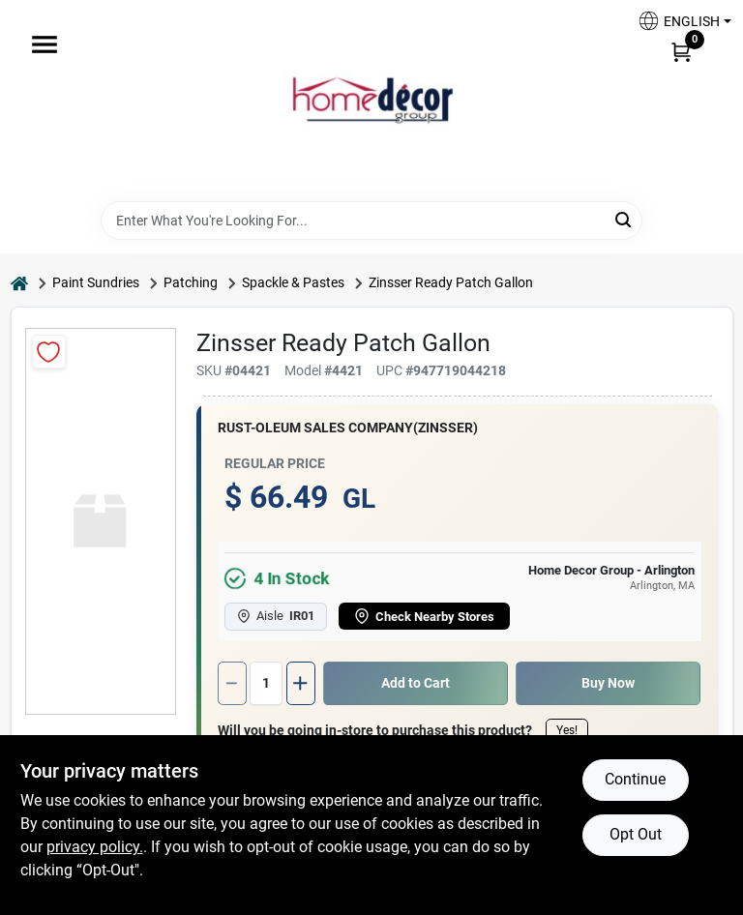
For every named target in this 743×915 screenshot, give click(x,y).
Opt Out (635, 834)
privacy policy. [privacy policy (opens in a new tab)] (94, 847)
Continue (635, 779)
